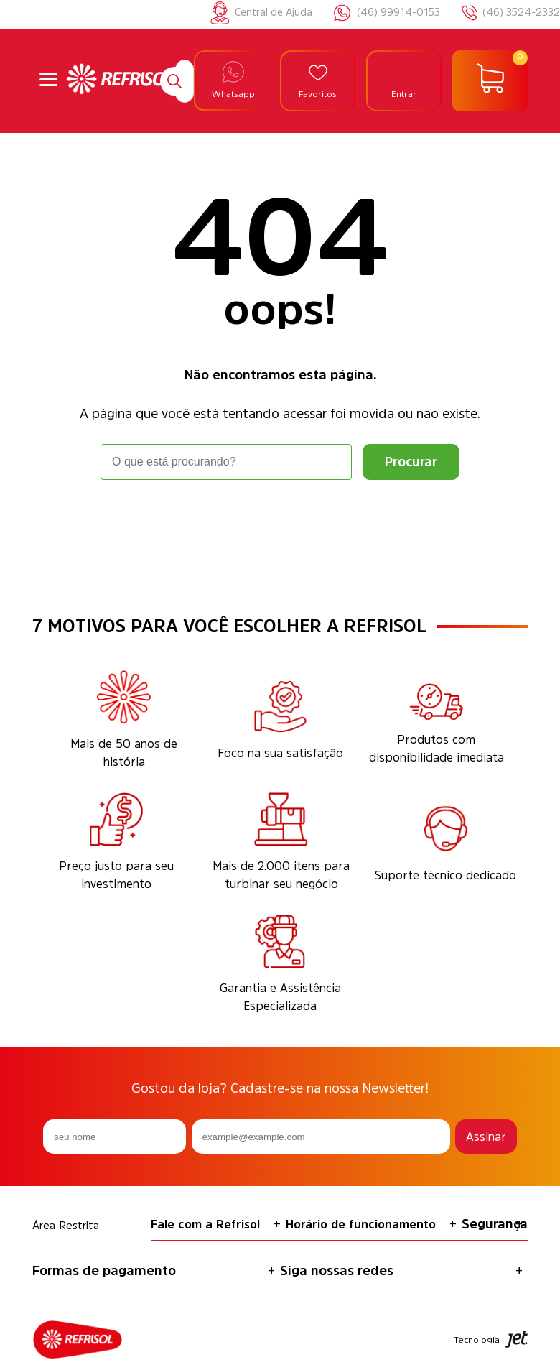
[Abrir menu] (48, 81)
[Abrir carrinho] (490, 81)
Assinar (486, 1136)
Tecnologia (491, 1339)
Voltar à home (280, 519)
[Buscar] (174, 81)
